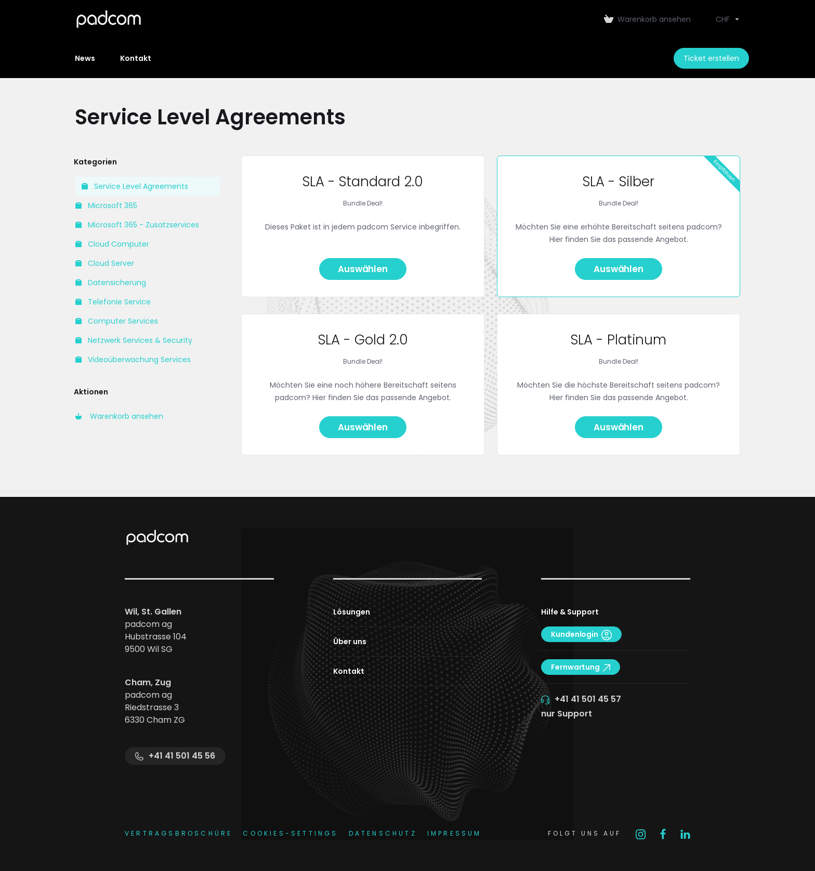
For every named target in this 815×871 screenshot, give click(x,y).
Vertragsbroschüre (178, 833)
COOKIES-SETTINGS (290, 833)
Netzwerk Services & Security (133, 340)
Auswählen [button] (362, 269)
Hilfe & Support (570, 612)
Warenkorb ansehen (119, 416)
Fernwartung (580, 667)
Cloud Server (104, 263)
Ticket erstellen (711, 58)
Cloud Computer (112, 244)
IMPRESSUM (454, 833)
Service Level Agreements (135, 186)
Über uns (349, 641)
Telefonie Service (113, 302)
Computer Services (116, 321)
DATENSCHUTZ (383, 833)
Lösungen (351, 612)
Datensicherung (110, 282)
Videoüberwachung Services (133, 359)
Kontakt (348, 671)
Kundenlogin (581, 634)
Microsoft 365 (106, 205)
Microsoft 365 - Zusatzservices (137, 225)
